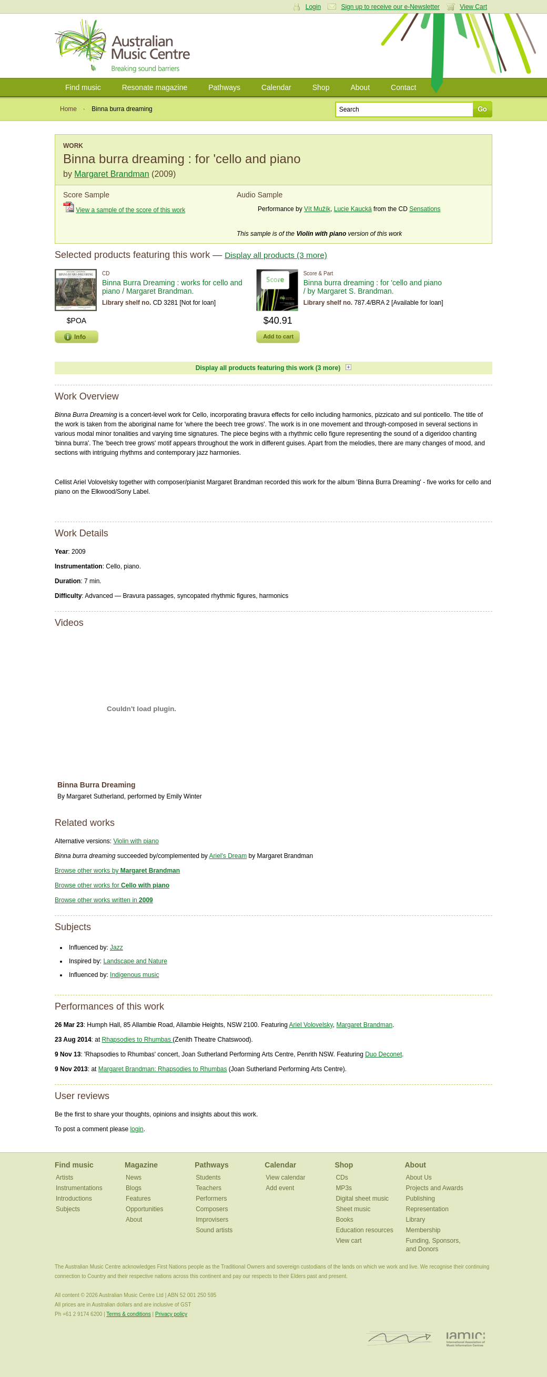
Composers (212, 1209)
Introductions (74, 1198)
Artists (64, 1177)
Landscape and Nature (135, 961)
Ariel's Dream (228, 856)
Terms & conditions (128, 1314)
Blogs (133, 1188)
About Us (418, 1177)
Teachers (208, 1188)
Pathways (224, 87)
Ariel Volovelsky (311, 1025)
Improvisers (212, 1219)
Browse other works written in (104, 900)
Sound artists (214, 1230)
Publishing (420, 1198)
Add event (280, 1188)
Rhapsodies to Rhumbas (137, 1039)
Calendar (276, 87)
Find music (83, 87)
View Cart (473, 7)
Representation (427, 1209)
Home (68, 109)
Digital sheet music (362, 1198)
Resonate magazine (155, 87)
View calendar (285, 1177)
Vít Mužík (317, 209)
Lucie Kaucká (353, 209)
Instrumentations (79, 1188)
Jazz (116, 947)
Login (313, 7)
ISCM (399, 1339)
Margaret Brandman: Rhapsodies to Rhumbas (162, 1069)
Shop (321, 87)
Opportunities (144, 1209)
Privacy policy (171, 1314)
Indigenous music (134, 975)
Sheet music (353, 1209)
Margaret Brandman (111, 173)
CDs (342, 1177)
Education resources (364, 1230)
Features (138, 1198)
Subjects (68, 1209)
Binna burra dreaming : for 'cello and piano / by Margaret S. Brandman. (372, 286)
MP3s (344, 1188)
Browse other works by (117, 870)
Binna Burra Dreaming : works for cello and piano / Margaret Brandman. (172, 286)
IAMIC (465, 1339)
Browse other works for (112, 885)
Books (344, 1219)
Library (415, 1219)
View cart (348, 1240)
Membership (423, 1230)
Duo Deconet (383, 1054)
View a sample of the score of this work (130, 210)
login (136, 1129)
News (133, 1177)
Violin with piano (136, 841)
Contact (403, 87)
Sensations (424, 209)
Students (208, 1177)
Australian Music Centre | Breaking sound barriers (124, 46)
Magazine (141, 1165)
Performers (211, 1198)
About (360, 87)
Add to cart (278, 336)
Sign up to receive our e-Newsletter (390, 7)
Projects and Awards (434, 1188)
